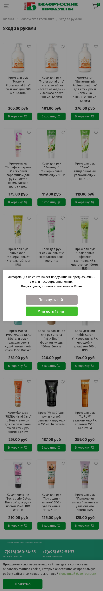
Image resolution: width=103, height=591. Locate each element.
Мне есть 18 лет (51, 311)
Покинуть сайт (51, 299)
